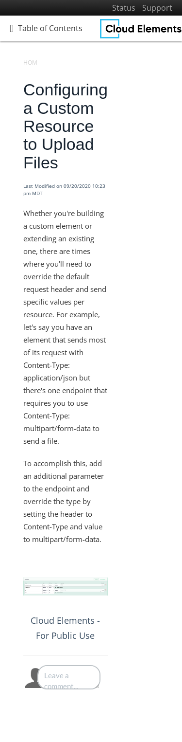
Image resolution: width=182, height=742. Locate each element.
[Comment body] (68, 677)
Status (123, 7)
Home (32, 62)
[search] (60, 57)
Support (157, 7)
